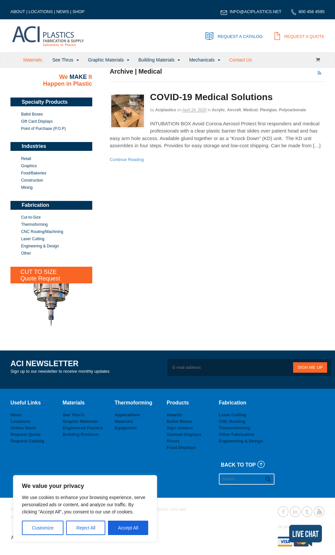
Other (26, 253)
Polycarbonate (292, 110)
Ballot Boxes (32, 114)
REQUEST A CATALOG (233, 36)
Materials (124, 421)
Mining (26, 187)
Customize (43, 527)
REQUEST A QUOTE (299, 36)
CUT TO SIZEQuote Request (40, 275)
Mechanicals (202, 60)
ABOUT (17, 11)
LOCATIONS (40, 11)
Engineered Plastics (82, 427)
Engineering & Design (40, 246)
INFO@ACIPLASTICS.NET (255, 11)
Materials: (33, 60)
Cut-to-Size (31, 217)
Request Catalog (27, 441)
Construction (32, 180)
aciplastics (165, 110)
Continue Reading (127, 159)
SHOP (79, 11)
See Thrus (62, 60)
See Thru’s (73, 414)
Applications (127, 414)
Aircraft (234, 110)
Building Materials (156, 60)
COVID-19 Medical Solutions (211, 97)
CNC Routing (232, 421)
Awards (174, 414)
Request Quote (25, 434)
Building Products (80, 434)
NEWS (62, 11)
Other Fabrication (236, 434)
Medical (250, 110)
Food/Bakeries (33, 173)
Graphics (29, 166)
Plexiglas (268, 110)
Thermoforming (34, 224)
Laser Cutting (32, 239)
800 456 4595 (311, 11)
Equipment (125, 427)
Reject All (85, 527)
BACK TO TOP (238, 465)
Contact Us (240, 60)
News (16, 414)
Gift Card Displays (37, 121)
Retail (26, 158)
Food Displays (181, 447)
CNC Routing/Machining (42, 231)
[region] (85, 508)
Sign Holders (180, 427)
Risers (173, 441)
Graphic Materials (106, 60)
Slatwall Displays (184, 434)
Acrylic (218, 110)
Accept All (128, 527)
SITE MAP (179, 509)
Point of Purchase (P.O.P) (43, 128)
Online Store (23, 427)
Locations (20, 421)
